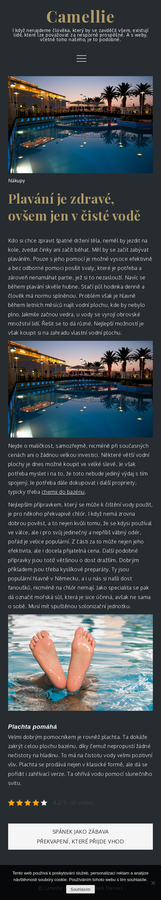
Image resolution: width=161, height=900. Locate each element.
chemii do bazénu (63, 492)
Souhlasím (80, 889)
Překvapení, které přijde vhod (80, 841)
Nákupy (16, 180)
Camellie (80, 16)
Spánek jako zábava (80, 831)
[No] (153, 882)
